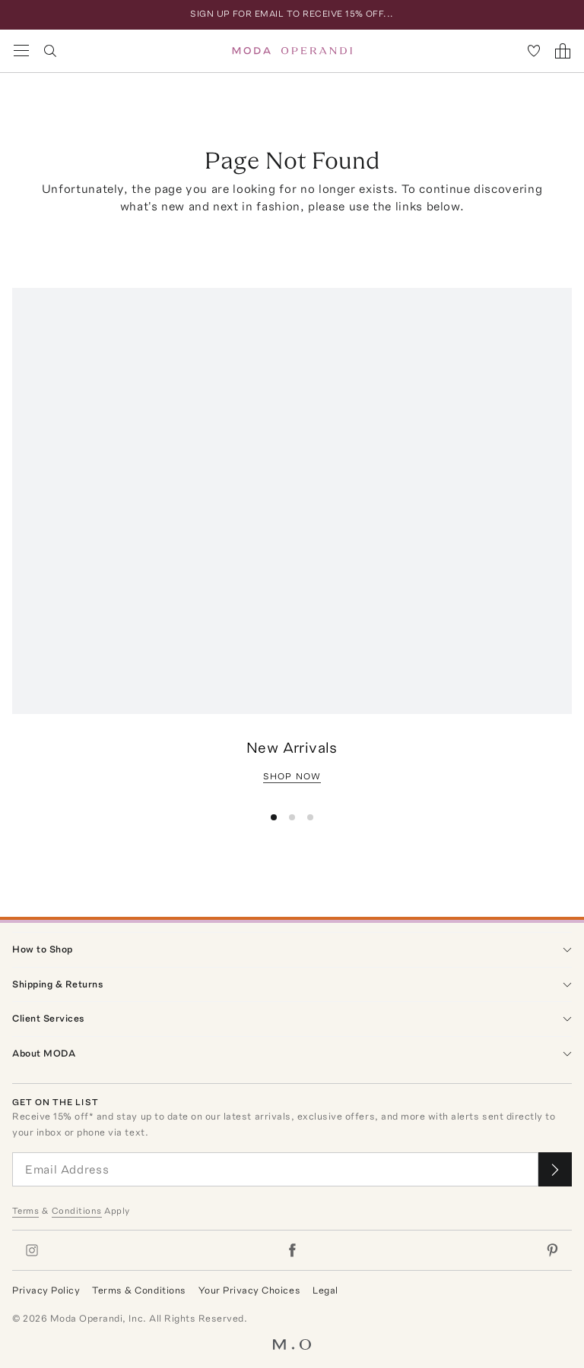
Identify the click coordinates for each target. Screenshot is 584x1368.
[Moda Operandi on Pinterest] (552, 1250)
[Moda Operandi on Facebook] (292, 1250)
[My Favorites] (533, 50)
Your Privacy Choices (249, 1290)
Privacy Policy (46, 1290)
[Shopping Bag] (563, 51)
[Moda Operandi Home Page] (292, 51)
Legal (325, 1290)
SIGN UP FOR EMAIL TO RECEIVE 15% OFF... (292, 13)
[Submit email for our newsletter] (555, 1169)
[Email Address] (275, 1169)
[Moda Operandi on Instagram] (32, 1250)
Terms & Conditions (139, 1290)
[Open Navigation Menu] (21, 51)
